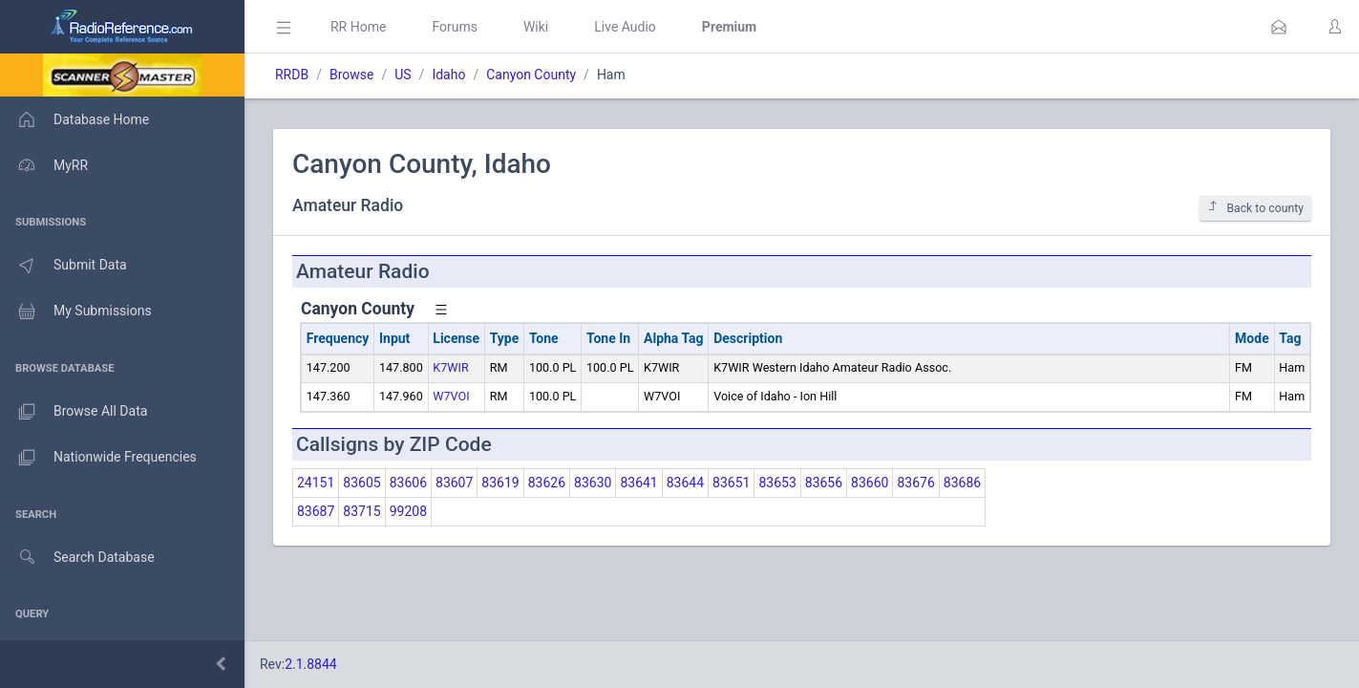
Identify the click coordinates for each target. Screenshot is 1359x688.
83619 (500, 482)
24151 (315, 482)
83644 (685, 482)
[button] (1278, 26)
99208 (408, 511)
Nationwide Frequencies (98, 457)
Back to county (1255, 208)
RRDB (291, 74)
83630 (592, 482)
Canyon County (531, 74)
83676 (915, 482)
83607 (454, 482)
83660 (869, 482)
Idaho (448, 74)
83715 (361, 511)
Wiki (535, 26)
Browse (351, 74)
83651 (731, 482)
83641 (638, 482)
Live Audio (625, 26)
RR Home (358, 26)
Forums (455, 26)
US (402, 74)
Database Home (74, 119)
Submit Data (63, 265)
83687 (315, 511)
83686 (962, 482)
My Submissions (76, 311)
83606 (408, 482)
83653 (777, 482)
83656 (823, 482)
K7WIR (450, 367)
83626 (546, 482)
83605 (361, 482)
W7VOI (451, 396)
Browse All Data (73, 411)
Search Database (77, 557)
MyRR (44, 165)
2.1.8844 (311, 664)
